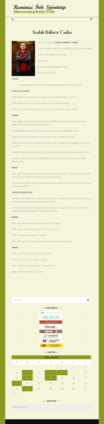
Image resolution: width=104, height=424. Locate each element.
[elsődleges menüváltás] (13, 19)
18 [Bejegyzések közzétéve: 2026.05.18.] (17, 383)
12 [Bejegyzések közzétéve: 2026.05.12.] (27, 378)
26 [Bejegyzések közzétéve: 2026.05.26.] (27, 389)
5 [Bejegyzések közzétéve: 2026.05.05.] (27, 372)
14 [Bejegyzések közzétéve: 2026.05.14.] (51, 378)
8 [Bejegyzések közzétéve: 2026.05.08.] (62, 372)
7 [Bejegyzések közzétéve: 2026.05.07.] (50, 372)
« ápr (15, 393)
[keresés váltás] (91, 19)
